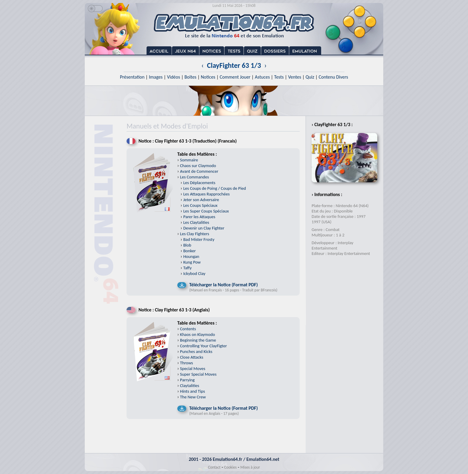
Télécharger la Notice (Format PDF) (223, 285)
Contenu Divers (333, 77)
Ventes (294, 77)
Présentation (132, 77)
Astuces (262, 77)
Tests (279, 77)
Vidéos (173, 77)
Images (156, 77)
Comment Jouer (235, 77)
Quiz (310, 77)
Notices (208, 77)
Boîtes (190, 77)
